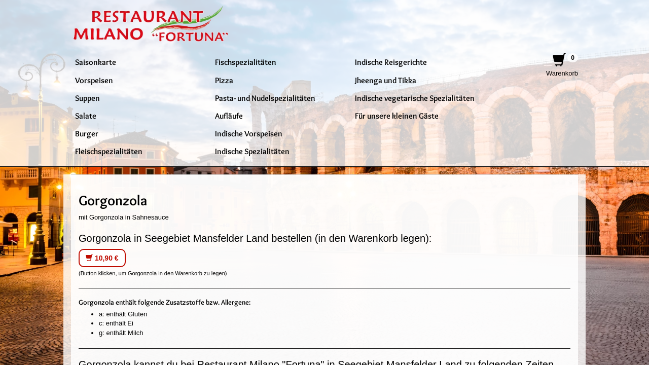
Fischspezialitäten (245, 62)
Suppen (87, 98)
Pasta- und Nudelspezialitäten (265, 98)
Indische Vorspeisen (248, 133)
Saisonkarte (95, 62)
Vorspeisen (94, 80)
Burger (86, 133)
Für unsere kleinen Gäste (397, 116)
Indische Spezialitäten (252, 151)
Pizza (224, 80)
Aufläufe (229, 116)
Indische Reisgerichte (391, 62)
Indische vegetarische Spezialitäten (415, 98)
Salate (85, 116)
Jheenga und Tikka (385, 80)
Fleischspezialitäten (108, 151)
